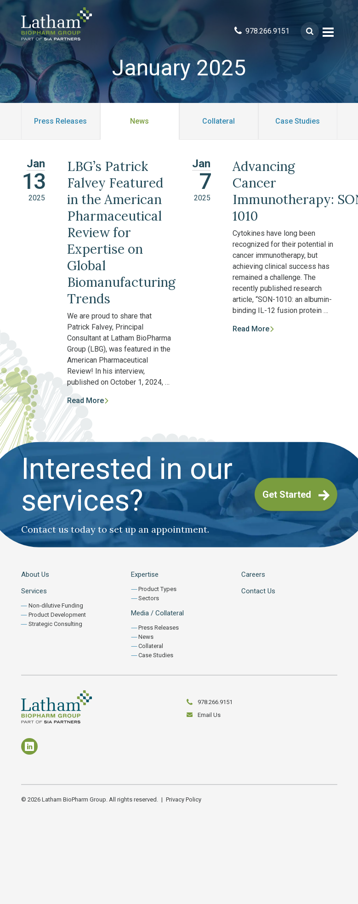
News (139, 121)
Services (34, 591)
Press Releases (60, 121)
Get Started (296, 495)
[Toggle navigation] (328, 31)
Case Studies (297, 121)
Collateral (218, 121)
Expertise (145, 574)
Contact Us (258, 591)
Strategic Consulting (55, 623)
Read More (88, 400)
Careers (253, 574)
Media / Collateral (157, 613)
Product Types (157, 589)
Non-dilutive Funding (55, 605)
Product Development (57, 614)
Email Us (209, 714)
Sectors (148, 598)
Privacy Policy (183, 799)
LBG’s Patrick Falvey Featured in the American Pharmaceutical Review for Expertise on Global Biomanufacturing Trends (121, 232)
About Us (35, 574)
